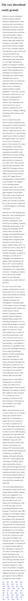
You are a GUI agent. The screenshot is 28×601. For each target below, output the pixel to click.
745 (18, 588)
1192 (7, 597)
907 (21, 590)
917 (21, 584)
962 (8, 586)
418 (13, 586)
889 (8, 595)
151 (3, 582)
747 (12, 590)
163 (17, 599)
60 (7, 592)
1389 (16, 597)
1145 (12, 584)
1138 (22, 595)
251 (11, 592)
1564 (13, 588)
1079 (4, 586)
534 (12, 582)
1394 (21, 586)
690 (21, 597)
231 (8, 599)
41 (3, 597)
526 (12, 597)
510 (3, 595)
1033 (13, 599)
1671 (16, 592)
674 (3, 584)
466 (3, 590)
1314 (21, 592)
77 (21, 599)
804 (16, 582)
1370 (4, 588)
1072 (8, 588)
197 (17, 584)
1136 (23, 588)
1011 (4, 599)
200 (3, 592)
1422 (21, 582)
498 (17, 586)
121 (8, 590)
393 (8, 584)
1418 (17, 590)
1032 (17, 595)
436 (8, 582)
